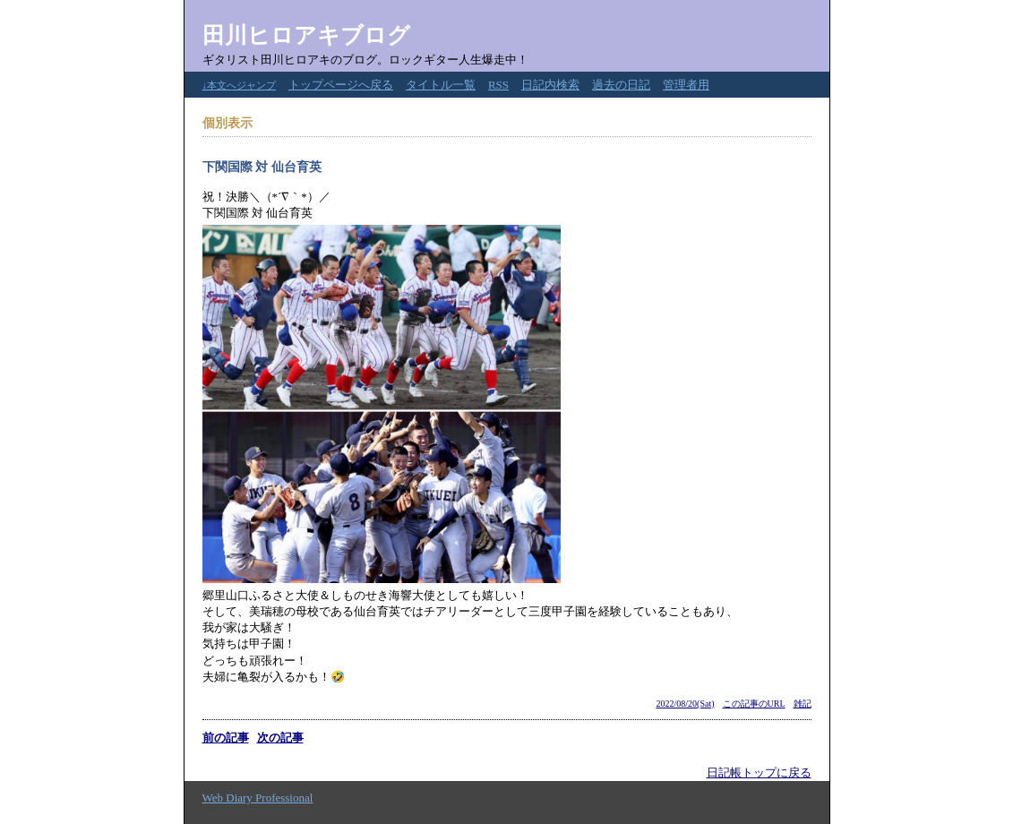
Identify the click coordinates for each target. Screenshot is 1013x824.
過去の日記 (621, 84)
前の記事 (225, 737)
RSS (498, 84)
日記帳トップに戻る (759, 772)
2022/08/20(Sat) (686, 703)
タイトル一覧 (441, 84)
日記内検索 (550, 84)
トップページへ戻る (340, 84)
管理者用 (686, 84)
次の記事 (280, 737)
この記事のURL (754, 703)
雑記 (802, 703)
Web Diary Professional (257, 797)
